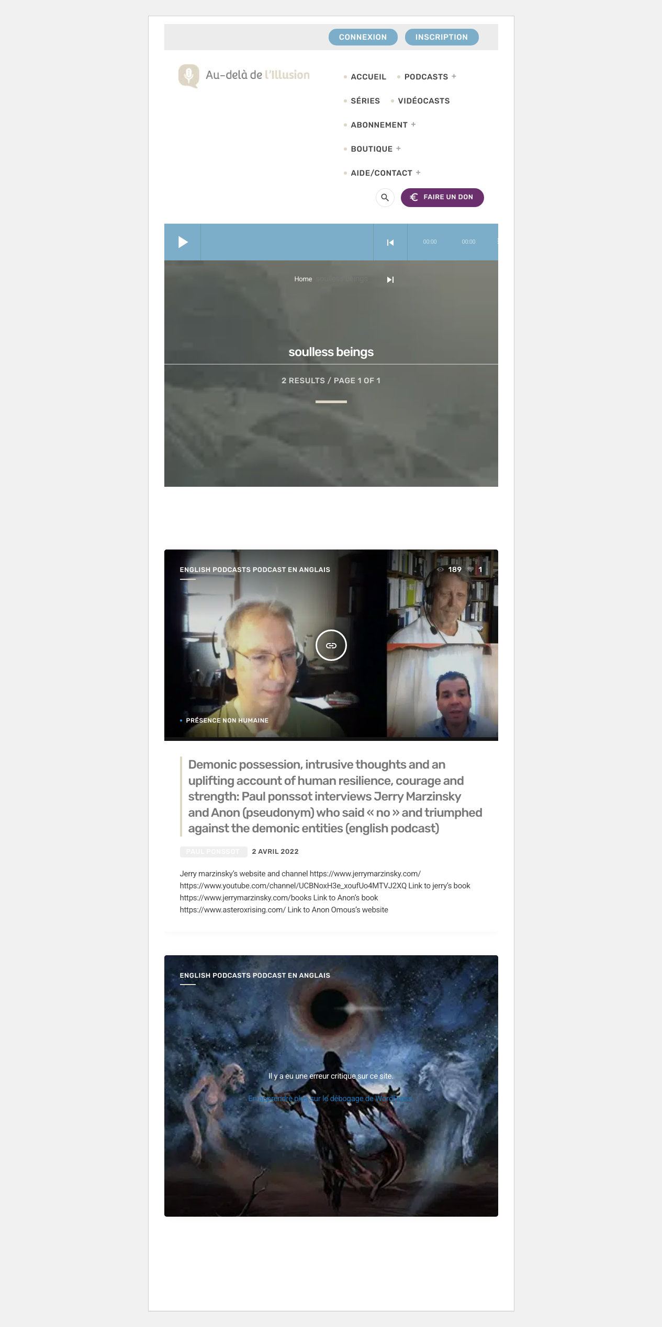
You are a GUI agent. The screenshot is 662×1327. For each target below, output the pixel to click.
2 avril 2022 (275, 852)
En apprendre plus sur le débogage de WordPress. (331, 1098)
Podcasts (426, 77)
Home (303, 279)
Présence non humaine (227, 720)
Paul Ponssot (213, 852)
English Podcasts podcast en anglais (255, 570)
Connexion (363, 37)
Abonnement (379, 125)
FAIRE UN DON (441, 197)
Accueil (369, 77)
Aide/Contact (382, 173)
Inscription (442, 37)
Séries (365, 101)
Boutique (372, 149)
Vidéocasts (424, 101)
